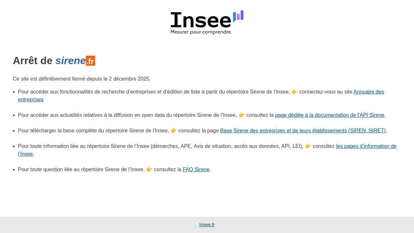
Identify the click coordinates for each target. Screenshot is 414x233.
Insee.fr (207, 224)
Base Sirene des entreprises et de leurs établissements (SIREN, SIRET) (303, 130)
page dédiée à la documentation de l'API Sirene (330, 115)
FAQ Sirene (196, 169)
